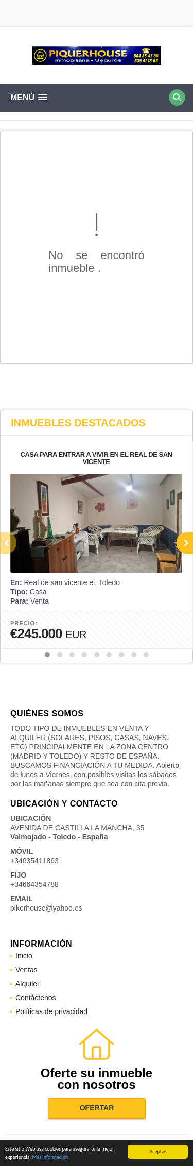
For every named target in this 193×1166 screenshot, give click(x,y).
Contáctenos (35, 997)
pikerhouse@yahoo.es (46, 908)
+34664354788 (34, 884)
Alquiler (27, 984)
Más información (50, 1157)
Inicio (23, 956)
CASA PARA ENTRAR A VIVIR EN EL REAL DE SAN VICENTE (96, 458)
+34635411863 (34, 860)
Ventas (26, 970)
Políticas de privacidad (51, 1011)
